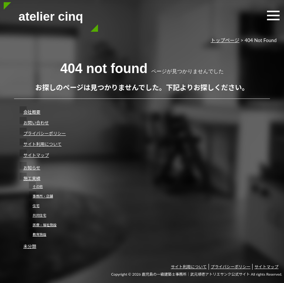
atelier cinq (50, 16)
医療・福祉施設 (44, 225)
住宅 (36, 206)
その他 (38, 186)
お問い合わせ (36, 122)
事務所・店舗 (43, 196)
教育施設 (39, 234)
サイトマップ (36, 155)
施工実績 (31, 178)
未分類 (29, 246)
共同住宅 (39, 215)
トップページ (225, 40)
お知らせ (31, 167)
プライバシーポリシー (44, 133)
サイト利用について (42, 144)
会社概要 (31, 112)
